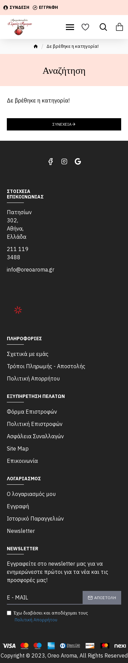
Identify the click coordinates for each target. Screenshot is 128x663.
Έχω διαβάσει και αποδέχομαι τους (47, 616)
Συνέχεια (62, 124)
